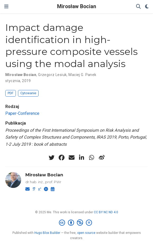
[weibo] (102, 158)
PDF (10, 93)
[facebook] (62, 158)
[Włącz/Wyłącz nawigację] (6, 6)
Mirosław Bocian (76, 6)
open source (86, 233)
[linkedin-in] (82, 158)
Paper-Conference (22, 113)
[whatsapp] (92, 158)
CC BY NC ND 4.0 (106, 212)
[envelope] (72, 158)
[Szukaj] (138, 7)
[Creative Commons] (76, 222)
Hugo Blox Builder (47, 233)
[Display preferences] (147, 7)
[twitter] (51, 158)
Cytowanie (28, 93)
